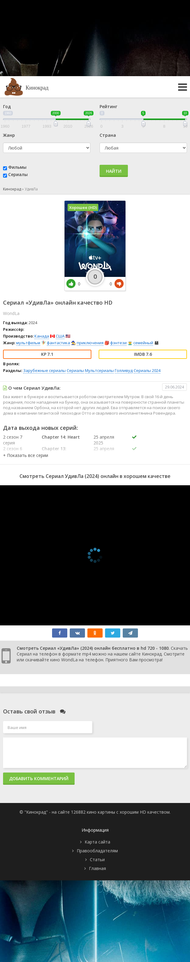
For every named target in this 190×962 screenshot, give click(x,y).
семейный (143, 342)
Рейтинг (108, 106)
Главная (97, 868)
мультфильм (28, 342)
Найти (113, 171)
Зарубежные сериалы (44, 370)
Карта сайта (97, 842)
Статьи (97, 859)
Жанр (9, 135)
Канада (41, 336)
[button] (25, 455)
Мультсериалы (99, 370)
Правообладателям (97, 851)
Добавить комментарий (39, 778)
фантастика (58, 342)
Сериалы (18, 174)
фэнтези (118, 342)
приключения (90, 342)
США (60, 336)
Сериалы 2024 (147, 370)
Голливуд (124, 370)
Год (7, 106)
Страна (108, 135)
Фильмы (17, 167)
